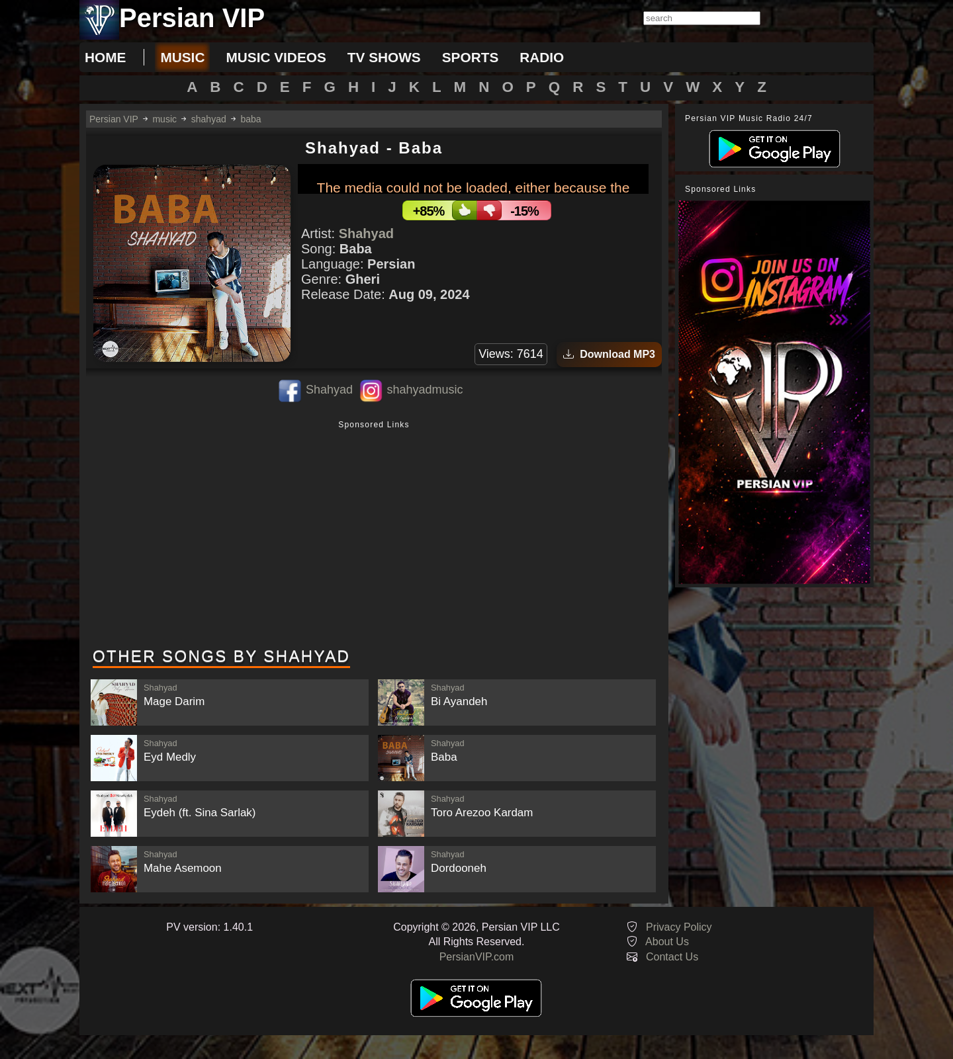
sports (470, 57)
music (182, 57)
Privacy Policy (679, 927)
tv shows (384, 57)
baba (251, 119)
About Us (667, 941)
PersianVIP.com (476, 956)
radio (542, 57)
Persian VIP (113, 119)
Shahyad (366, 233)
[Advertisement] (374, 535)
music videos (276, 57)
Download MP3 (609, 354)
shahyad (208, 119)
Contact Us (672, 956)
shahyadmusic (424, 389)
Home (105, 57)
